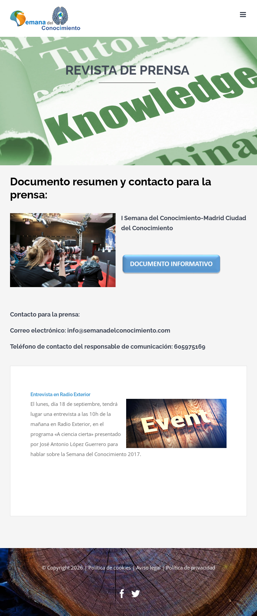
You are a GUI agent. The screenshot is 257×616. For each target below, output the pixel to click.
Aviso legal (148, 567)
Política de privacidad (190, 567)
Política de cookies (109, 567)
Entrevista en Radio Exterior (60, 394)
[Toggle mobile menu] (243, 14)
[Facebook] (121, 593)
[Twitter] (135, 593)
